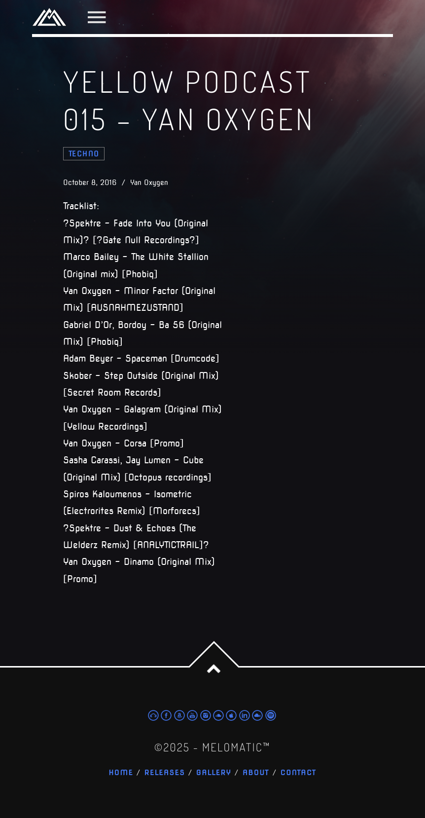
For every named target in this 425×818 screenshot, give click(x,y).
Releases (164, 773)
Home (120, 773)
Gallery (214, 773)
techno (84, 153)
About (256, 773)
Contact (299, 773)
